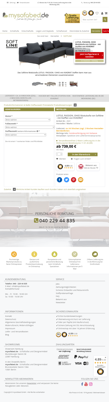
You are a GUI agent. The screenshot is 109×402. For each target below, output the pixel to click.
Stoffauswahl (37, 105)
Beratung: (90, 3)
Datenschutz (10, 319)
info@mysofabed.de (20, 286)
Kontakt (8, 316)
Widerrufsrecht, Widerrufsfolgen (19, 325)
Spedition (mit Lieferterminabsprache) (84, 135)
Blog (7, 334)
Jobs (58, 284)
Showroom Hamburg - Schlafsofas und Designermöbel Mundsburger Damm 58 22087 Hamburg (26, 353)
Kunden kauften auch (40, 189)
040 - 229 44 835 (20, 283)
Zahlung (11, 3)
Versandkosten (23, 3)
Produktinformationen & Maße (17, 105)
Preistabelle (48, 105)
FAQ (57, 296)
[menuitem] (94, 19)
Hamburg (95, 61)
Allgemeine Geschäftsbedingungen (20, 322)
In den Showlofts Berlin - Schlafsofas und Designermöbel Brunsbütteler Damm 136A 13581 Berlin (26, 366)
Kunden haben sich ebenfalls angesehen (68, 189)
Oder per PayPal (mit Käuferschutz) (73, 322)
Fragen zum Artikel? (81, 159)
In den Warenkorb (84, 154)
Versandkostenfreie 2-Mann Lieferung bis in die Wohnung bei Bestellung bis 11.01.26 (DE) (78, 141)
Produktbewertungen (65, 105)
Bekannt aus (61, 299)
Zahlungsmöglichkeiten (66, 287)
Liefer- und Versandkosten (16, 331)
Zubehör (10, 189)
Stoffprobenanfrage (64, 293)
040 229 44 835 (57, 220)
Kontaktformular (12, 289)
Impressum (10, 328)
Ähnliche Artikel (23, 189)
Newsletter (60, 302)
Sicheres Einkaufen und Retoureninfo (72, 290)
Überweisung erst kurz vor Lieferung (74, 319)
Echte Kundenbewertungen (70, 316)
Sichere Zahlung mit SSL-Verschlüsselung (76, 325)
